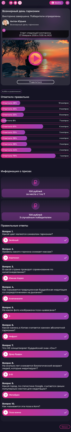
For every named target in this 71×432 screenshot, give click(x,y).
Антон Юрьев (18, 21)
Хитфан (3, 3)
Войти (58, 3)
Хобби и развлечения (11, 91)
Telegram (11, 3)
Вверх (65, 427)
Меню (67, 3)
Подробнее (35, 34)
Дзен (15, 3)
